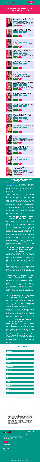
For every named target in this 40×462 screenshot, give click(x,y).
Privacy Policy (5, 446)
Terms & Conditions (7, 448)
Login (30, 3)
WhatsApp (15, 25)
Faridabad (9, 374)
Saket (9, 362)
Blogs (27, 439)
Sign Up (30, 1)
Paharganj (9, 381)
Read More (5, 441)
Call (20, 25)
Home (27, 434)
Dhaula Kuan (10, 366)
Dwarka (9, 358)
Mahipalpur (10, 355)
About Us (4, 450)
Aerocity (9, 351)
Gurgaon (9, 370)
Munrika (9, 393)
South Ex (9, 377)
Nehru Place (10, 385)
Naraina (9, 389)
